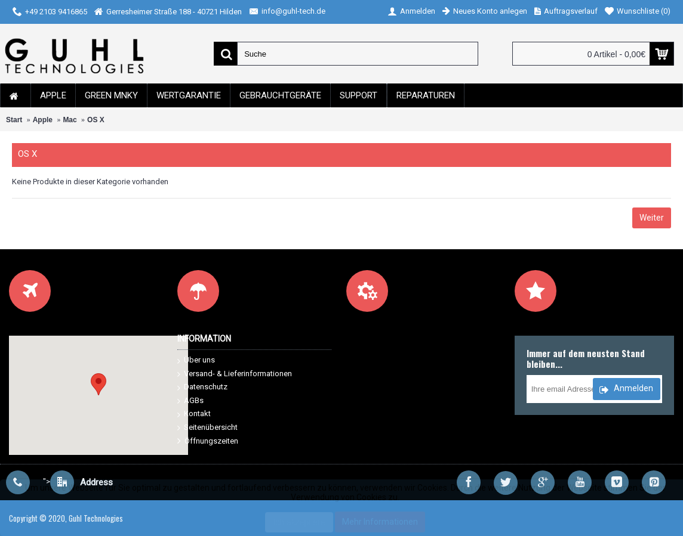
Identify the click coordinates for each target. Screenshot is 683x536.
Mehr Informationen (380, 521)
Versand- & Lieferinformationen (234, 374)
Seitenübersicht (207, 428)
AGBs (190, 401)
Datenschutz (202, 387)
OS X (95, 120)
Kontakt (194, 414)
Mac (69, 120)
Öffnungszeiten (207, 441)
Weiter (651, 217)
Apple (43, 120)
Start (14, 120)
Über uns (196, 360)
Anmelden (626, 389)
